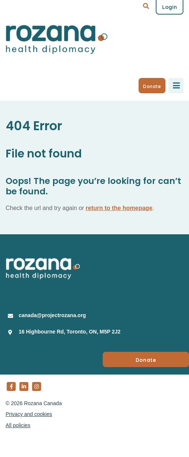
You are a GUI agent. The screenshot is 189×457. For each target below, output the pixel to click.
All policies (18, 425)
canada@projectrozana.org (52, 315)
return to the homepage (119, 208)
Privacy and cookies (29, 414)
